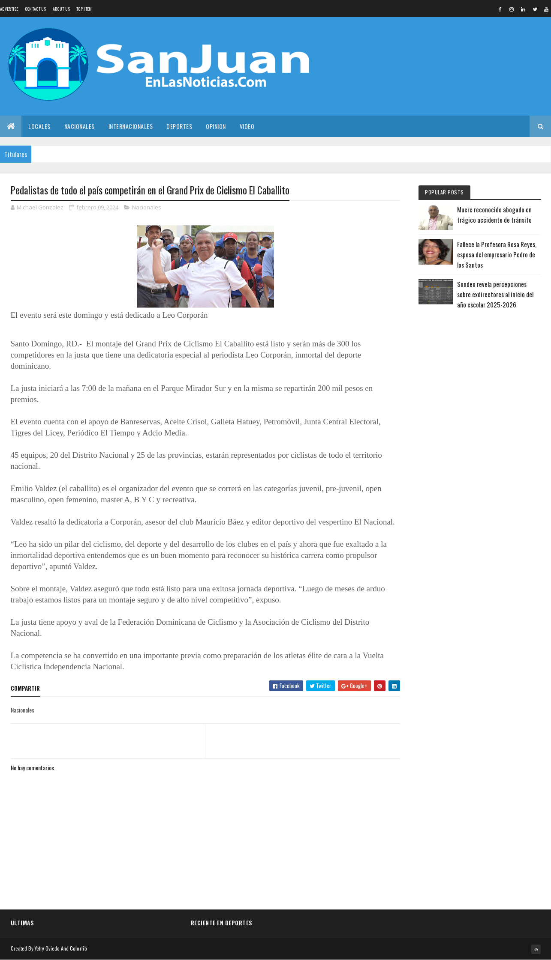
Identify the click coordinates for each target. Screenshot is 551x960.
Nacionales (79, 126)
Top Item (84, 9)
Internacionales (130, 126)
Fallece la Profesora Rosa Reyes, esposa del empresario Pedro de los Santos (496, 254)
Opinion (216, 126)
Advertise (9, 9)
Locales (39, 126)
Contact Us (35, 9)
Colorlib (78, 948)
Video (247, 126)
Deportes (179, 126)
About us (61, 9)
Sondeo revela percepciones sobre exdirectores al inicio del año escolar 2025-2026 (495, 294)
